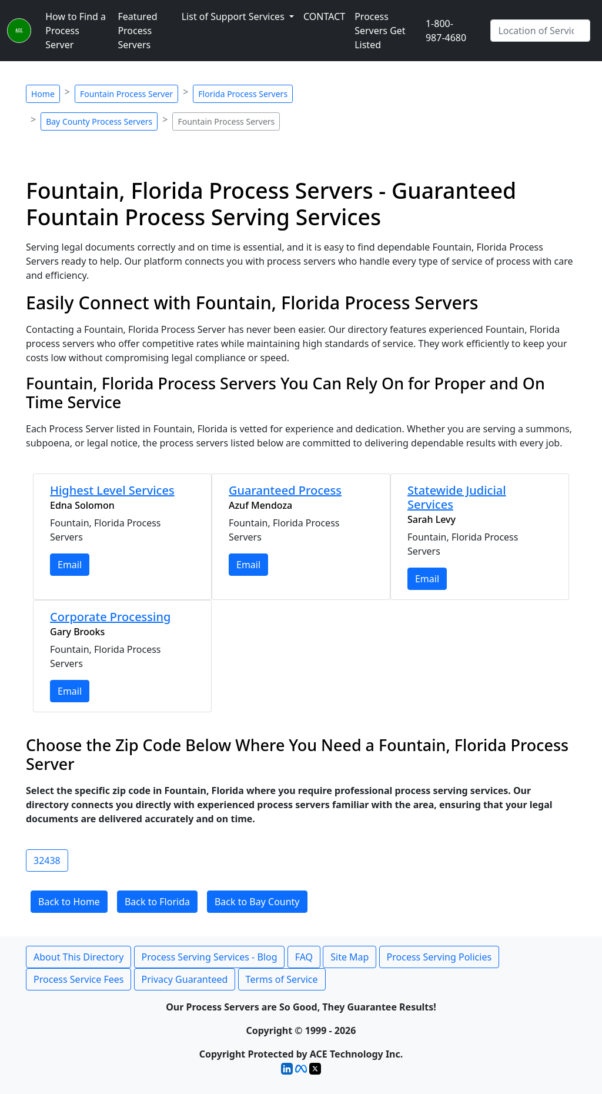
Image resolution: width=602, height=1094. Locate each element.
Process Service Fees (78, 979)
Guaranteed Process (285, 490)
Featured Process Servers (137, 30)
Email (70, 564)
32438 (47, 860)
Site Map (349, 956)
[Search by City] (540, 30)
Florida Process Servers (242, 93)
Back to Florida (157, 901)
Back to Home (69, 901)
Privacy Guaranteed (185, 979)
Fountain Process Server (126, 93)
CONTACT (324, 16)
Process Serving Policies (439, 956)
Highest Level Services (112, 490)
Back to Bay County (257, 901)
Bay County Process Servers (99, 121)
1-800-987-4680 (446, 30)
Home (43, 93)
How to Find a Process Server (75, 30)
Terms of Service (282, 979)
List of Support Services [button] (234, 16)
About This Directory (78, 956)
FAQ (304, 956)
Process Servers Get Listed (379, 30)
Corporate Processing (110, 617)
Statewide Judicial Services (456, 497)
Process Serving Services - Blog (209, 956)
